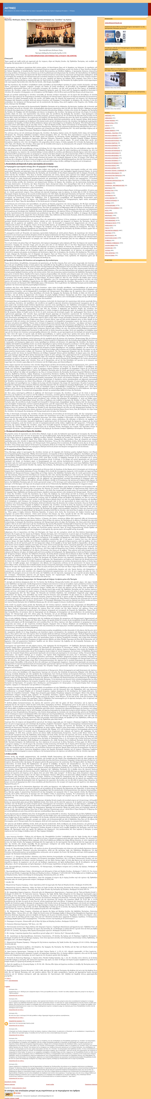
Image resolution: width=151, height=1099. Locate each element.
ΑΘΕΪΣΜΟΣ (108, 115)
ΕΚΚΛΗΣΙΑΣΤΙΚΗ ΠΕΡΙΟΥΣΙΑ (113, 175)
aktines (18, 1093)
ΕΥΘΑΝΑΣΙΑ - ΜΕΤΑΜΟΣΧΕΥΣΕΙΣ (115, 185)
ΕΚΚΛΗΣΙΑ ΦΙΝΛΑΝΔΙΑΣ (112, 173)
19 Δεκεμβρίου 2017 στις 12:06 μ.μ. (16, 1060)
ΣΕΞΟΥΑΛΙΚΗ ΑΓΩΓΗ (111, 238)
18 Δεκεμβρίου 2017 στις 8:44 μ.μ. (16, 1009)
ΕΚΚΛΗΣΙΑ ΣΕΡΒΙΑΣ (111, 168)
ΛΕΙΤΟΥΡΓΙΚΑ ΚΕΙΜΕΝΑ (112, 208)
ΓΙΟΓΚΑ (107, 125)
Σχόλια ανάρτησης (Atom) (19, 1088)
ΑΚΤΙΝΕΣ (10, 8)
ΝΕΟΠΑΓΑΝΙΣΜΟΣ (110, 218)
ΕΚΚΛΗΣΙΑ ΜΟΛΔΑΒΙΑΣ (112, 155)
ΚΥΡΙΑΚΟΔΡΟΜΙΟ (110, 205)
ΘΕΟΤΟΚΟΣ (108, 188)
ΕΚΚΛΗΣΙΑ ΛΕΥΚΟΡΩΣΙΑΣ (112, 150)
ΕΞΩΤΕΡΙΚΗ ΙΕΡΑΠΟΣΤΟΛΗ (113, 180)
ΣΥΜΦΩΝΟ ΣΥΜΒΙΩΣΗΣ (112, 243)
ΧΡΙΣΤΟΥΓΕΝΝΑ (109, 255)
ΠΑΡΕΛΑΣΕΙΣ (109, 225)
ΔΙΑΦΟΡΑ (107, 128)
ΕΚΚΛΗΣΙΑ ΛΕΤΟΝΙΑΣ (111, 148)
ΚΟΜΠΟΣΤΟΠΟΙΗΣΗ (111, 200)
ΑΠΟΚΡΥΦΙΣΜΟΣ (110, 120)
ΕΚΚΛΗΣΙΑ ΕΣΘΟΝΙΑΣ (111, 145)
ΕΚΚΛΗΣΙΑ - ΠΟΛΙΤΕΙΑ (111, 133)
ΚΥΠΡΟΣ (107, 203)
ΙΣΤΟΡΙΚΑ (108, 193)
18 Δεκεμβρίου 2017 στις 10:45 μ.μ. (16, 1035)
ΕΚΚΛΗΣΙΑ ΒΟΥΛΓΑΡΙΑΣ (112, 140)
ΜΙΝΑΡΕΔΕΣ (108, 215)
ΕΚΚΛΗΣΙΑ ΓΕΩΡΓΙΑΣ (111, 143)
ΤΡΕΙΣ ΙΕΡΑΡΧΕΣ (110, 253)
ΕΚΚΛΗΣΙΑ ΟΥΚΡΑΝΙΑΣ (111, 158)
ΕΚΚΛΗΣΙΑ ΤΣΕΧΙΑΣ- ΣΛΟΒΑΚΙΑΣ (114, 170)
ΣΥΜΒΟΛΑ (108, 240)
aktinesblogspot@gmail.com (113, 23)
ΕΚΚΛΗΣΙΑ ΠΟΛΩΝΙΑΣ (111, 160)
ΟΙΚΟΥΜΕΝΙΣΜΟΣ (13, 980)
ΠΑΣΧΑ (107, 228)
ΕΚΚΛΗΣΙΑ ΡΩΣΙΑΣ (110, 165)
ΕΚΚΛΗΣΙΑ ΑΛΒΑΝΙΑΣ (111, 135)
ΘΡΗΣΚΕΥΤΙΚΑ (109, 190)
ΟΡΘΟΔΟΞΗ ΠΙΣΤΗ (110, 223)
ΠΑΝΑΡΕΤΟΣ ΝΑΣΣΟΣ (15, 1021)
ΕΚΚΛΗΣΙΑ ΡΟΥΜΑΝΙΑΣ (112, 163)
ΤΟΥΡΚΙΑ (107, 250)
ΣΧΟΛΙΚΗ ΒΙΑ (109, 248)
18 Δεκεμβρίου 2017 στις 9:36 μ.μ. (16, 1017)
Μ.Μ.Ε (107, 210)
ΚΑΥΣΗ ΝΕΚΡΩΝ (110, 198)
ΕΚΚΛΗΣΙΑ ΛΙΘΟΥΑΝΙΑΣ (112, 153)
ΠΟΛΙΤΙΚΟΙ (108, 233)
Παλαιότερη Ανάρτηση (91, 1084)
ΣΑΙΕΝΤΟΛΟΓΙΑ (109, 235)
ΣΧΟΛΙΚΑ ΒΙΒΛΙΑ (110, 245)
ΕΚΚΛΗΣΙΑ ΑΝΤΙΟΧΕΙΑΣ (112, 138)
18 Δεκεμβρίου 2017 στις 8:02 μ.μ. (16, 995)
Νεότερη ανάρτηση (10, 1084)
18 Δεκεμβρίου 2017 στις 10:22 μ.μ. (16, 1025)
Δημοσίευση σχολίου (10, 1081)
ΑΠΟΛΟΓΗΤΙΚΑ (109, 123)
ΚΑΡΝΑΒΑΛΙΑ (109, 195)
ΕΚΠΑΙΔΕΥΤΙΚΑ (109, 178)
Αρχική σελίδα (50, 1084)
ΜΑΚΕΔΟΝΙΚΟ (109, 213)
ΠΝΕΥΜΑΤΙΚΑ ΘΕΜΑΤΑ (111, 230)
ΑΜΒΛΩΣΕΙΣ (108, 118)
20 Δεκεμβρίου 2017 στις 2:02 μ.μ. (16, 1078)
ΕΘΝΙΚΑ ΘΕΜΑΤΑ (110, 130)
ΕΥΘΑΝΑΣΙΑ (108, 183)
